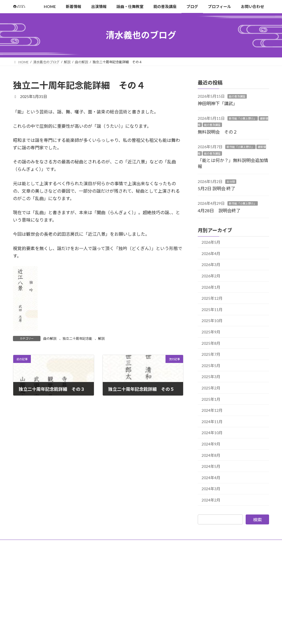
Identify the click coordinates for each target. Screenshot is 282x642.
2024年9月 (211, 444)
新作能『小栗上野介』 (242, 118)
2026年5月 (211, 242)
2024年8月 (211, 455)
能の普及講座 (237, 96)
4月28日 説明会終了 (219, 210)
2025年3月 (211, 376)
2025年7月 (211, 354)
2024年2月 (211, 500)
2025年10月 (212, 320)
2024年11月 (212, 421)
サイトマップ (98, 545)
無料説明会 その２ (217, 131)
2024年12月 (212, 410)
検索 (257, 519)
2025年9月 (211, 332)
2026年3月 (211, 264)
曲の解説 (49, 338)
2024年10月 (212, 432)
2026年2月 (211, 276)
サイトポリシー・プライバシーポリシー (48, 545)
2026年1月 (211, 287)
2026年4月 (211, 253)
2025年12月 (212, 298)
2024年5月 (211, 466)
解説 (101, 338)
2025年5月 (211, 365)
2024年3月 (211, 488)
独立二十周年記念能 (77, 338)
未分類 (231, 181)
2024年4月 (211, 477)
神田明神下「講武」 (217, 103)
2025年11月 (212, 309)
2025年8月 (211, 343)
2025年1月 (211, 399)
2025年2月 (211, 388)
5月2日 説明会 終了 (216, 188)
